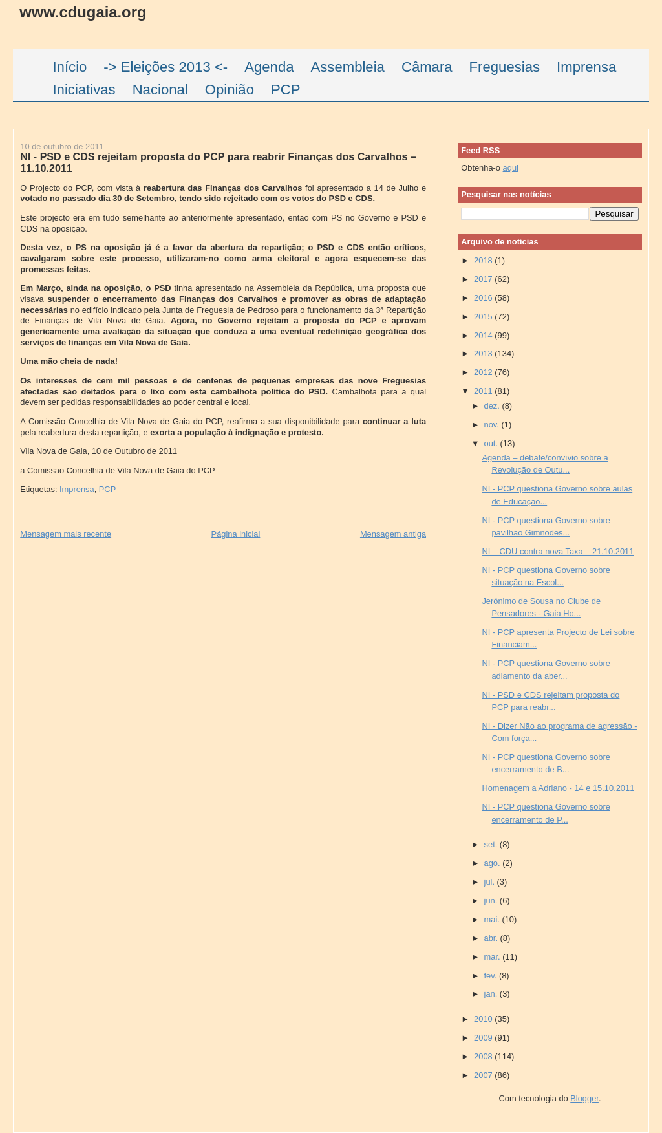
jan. (492, 993)
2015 (484, 316)
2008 (484, 1056)
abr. (492, 938)
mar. (493, 957)
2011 (484, 391)
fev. (491, 975)
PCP (107, 489)
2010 (484, 1019)
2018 (484, 260)
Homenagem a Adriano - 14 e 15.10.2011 (558, 788)
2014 (484, 335)
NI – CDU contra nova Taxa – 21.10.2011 (558, 551)
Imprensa (76, 489)
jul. (490, 882)
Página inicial (236, 534)
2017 (484, 279)
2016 (484, 298)
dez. (493, 406)
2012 (484, 372)
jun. (492, 900)
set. (492, 844)
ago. (493, 863)
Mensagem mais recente (65, 534)
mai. (493, 919)
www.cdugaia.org (82, 12)
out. (492, 443)
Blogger (584, 1098)
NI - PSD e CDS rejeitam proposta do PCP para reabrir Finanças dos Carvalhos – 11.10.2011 (218, 162)
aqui (510, 168)
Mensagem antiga (393, 534)
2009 (484, 1037)
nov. (493, 424)
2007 (484, 1075)
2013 (484, 353)
